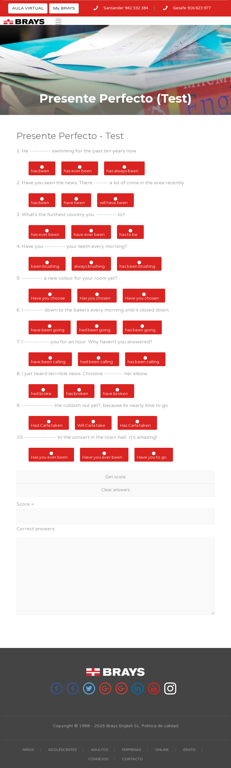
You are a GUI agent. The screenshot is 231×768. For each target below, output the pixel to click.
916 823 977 (199, 8)
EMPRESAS (131, 750)
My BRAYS (64, 8)
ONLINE (162, 750)
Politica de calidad (159, 725)
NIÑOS (28, 750)
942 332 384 (136, 8)
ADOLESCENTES (62, 750)
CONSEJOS (98, 759)
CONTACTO (132, 759)
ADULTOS (99, 750)
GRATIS (189, 750)
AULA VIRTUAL (28, 8)
